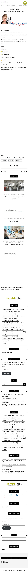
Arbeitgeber (9, 5)
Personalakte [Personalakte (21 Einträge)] (5, 336)
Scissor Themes (10, 570)
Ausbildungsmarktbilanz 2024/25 (14, 244)
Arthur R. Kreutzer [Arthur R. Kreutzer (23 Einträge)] (19, 313)
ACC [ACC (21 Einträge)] (13, 309)
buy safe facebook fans (6, 466)
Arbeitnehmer (16, 5)
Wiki (13, 466)
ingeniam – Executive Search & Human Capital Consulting (13, 459)
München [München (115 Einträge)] (18, 334)
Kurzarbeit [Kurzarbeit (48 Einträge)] (23, 331)
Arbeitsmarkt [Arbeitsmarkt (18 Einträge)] (5, 313)
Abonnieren (6, 373)
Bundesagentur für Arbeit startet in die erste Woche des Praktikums (13, 401)
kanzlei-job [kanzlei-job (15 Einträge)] (21, 329)
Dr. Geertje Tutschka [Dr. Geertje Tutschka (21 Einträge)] (7, 322)
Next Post (23, 171)
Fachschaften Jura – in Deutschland (18, 464)
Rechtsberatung (9, 469)
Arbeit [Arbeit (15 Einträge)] (17, 309)
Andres (3, 469)
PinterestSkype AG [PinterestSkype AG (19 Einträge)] (13, 336)
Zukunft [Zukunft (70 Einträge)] (4, 343)
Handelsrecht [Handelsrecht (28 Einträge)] (5, 329)
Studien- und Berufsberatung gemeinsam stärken (12, 394)
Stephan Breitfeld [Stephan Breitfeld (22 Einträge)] (11, 341)
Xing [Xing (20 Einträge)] (22, 341)
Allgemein (3, 5)
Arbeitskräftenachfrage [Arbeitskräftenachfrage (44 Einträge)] (7, 311)
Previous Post (6, 171)
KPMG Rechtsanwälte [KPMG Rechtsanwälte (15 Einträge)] (15, 331)
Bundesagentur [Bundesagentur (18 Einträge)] (21, 316)
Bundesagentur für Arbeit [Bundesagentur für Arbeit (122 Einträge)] (8, 318)
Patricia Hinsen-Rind (9, 11)
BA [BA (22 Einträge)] (12, 316)
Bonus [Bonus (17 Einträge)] (15, 316)
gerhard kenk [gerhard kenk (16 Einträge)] (11, 327)
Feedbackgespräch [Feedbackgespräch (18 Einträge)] (19, 325)
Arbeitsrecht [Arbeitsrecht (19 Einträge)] (12, 313)
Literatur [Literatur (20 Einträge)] (13, 334)
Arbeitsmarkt (23, 5)
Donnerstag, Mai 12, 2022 (19, 11)
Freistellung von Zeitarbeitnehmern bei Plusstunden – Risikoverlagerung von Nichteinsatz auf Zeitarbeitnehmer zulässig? (13, 473)
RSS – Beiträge (3, 561)
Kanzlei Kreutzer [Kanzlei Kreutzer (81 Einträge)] (6, 331)
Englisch (16, 6)
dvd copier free (5, 471)
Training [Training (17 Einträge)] (18, 341)
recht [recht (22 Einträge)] (14, 338)
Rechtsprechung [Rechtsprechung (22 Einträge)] (20, 338)
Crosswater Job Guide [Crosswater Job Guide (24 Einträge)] (7, 320)
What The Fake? (14, 221)
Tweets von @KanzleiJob (7, 352)
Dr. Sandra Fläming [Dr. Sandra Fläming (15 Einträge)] (16, 322)
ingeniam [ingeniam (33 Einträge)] (11, 329)
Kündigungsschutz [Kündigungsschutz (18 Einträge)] (6, 334)
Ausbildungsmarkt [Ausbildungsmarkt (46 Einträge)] (6, 316)
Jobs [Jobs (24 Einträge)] (16, 329)
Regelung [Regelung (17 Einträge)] (5, 341)
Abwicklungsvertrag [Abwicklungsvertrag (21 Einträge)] (7, 309)
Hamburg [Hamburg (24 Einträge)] (17, 327)
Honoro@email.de (5, 464)
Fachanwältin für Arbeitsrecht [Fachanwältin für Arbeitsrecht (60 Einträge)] (8, 325)
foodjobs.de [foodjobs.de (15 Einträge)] (5, 327)
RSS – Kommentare (4, 562)
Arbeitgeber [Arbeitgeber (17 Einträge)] (22, 309)
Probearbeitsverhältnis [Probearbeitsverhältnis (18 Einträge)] (7, 338)
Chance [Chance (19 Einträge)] (15, 318)
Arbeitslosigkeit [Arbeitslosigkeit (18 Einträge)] (17, 311)
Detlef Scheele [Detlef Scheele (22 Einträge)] (16, 320)
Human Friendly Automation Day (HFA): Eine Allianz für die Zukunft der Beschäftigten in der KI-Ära (14, 405)
